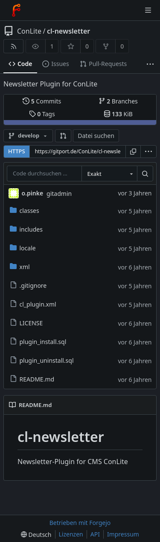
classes (24, 210)
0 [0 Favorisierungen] (87, 46)
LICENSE (26, 323)
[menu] (148, 151)
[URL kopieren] (133, 151)
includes (26, 229)
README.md (32, 379)
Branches (118, 101)
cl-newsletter (68, 31)
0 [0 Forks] (122, 46)
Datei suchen (96, 136)
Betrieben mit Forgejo (80, 523)
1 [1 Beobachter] (52, 46)
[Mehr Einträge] (150, 64)
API (95, 534)
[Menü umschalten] (148, 10)
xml (20, 267)
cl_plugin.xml (33, 304)
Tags (42, 114)
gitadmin (59, 193)
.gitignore (28, 285)
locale (23, 248)
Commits (42, 101)
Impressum (123, 534)
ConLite (29, 31)
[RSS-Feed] (13, 46)
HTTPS (16, 151)
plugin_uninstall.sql (42, 360)
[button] (63, 135)
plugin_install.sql (38, 342)
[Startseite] (16, 10)
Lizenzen (71, 534)
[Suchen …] (145, 174)
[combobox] (109, 174)
